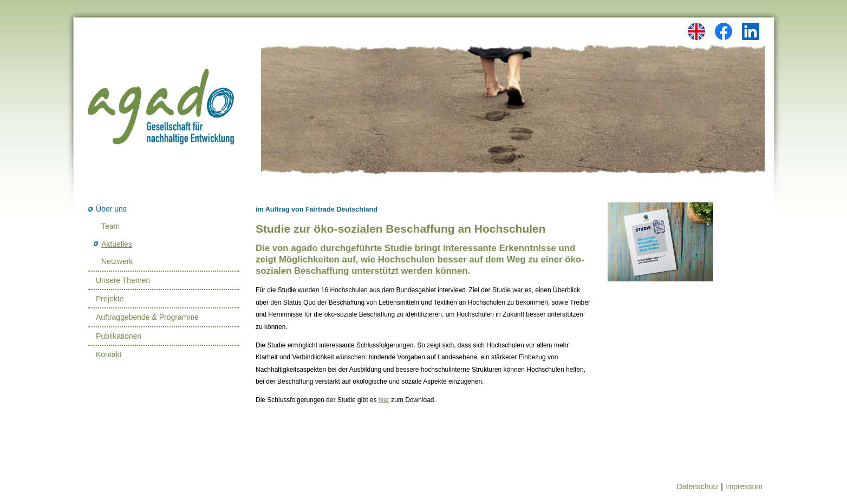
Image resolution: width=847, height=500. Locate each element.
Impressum (744, 486)
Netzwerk (117, 261)
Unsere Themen (123, 280)
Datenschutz (698, 486)
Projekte (109, 298)
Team (110, 226)
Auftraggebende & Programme (147, 317)
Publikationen (118, 336)
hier (384, 400)
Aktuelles (116, 244)
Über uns (111, 209)
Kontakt (108, 354)
